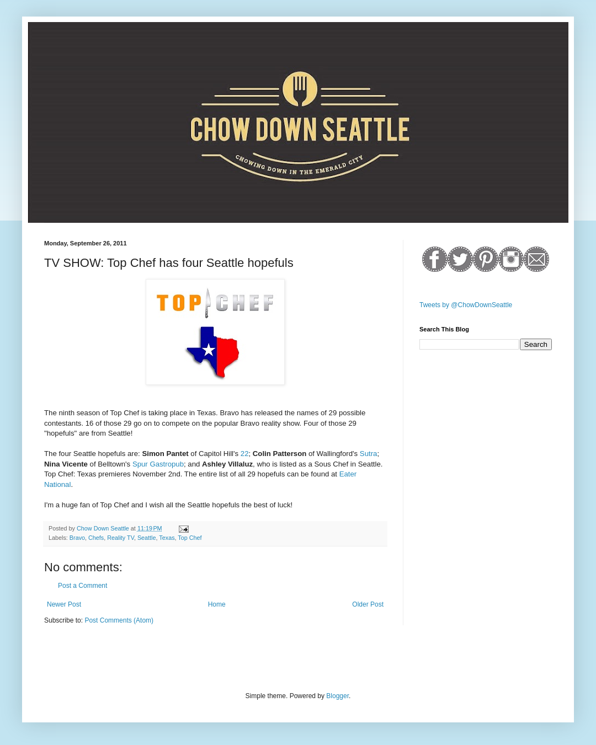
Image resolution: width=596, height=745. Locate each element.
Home (217, 604)
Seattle (146, 537)
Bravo (77, 537)
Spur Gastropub (158, 464)
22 (245, 453)
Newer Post (64, 604)
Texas (166, 537)
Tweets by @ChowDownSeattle (465, 305)
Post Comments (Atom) (118, 620)
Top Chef (189, 537)
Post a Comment (82, 585)
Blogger (337, 696)
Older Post (368, 604)
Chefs (96, 537)
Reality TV (120, 537)
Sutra (368, 453)
